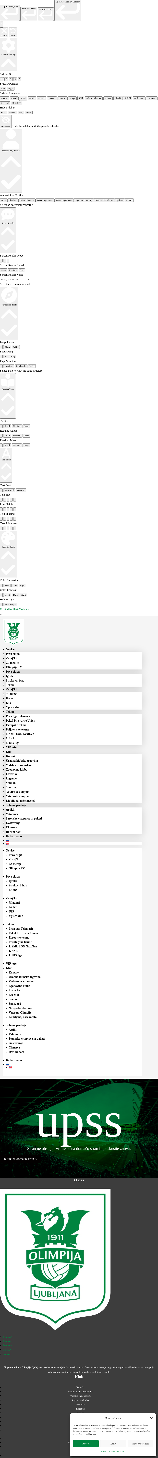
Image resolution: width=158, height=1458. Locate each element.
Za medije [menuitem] (12, 662)
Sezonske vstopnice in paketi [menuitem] (24, 818)
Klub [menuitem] (9, 751)
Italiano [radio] (108, 98)
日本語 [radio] (118, 98)
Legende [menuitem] (11, 778)
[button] (151, 1418)
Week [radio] (28, 112)
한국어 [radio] (127, 98)
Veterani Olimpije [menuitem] (17, 796)
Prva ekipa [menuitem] (13, 653)
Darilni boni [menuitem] (13, 832)
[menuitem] (74, 841)
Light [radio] (23, 595)
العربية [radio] (14, 98)
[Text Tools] (6, 465)
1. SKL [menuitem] (10, 738)
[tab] (1, 366)
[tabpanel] (79, 370)
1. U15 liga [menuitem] (12, 742)
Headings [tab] (9, 366)
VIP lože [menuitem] (11, 747)
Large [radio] (26, 426)
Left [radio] (3, 88)
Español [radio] (52, 98)
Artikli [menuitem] (10, 809)
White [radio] (16, 347)
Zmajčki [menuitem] (11, 658)
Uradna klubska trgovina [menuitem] (22, 760)
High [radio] (22, 585)
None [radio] (3, 200)
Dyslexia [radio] (119, 200)
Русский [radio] (5, 103)
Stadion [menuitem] (11, 783)
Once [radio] (3, 112)
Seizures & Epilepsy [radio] (104, 200)
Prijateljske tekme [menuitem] (17, 729)
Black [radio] (7, 347)
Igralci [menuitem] (10, 676)
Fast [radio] (22, 270)
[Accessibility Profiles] (11, 161)
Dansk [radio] (32, 98)
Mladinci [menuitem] (11, 694)
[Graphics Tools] (8, 554)
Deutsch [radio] (41, 98)
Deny (113, 1443)
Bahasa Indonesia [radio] (93, 98)
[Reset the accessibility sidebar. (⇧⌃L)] (13, 32)
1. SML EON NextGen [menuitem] (20, 734)
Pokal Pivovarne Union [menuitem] (20, 720)
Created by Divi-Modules (14, 609)
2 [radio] (6, 79)
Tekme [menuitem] (10, 685)
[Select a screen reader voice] (15, 279)
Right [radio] (10, 88)
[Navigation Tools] (9, 313)
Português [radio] (151, 98)
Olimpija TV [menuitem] (14, 667)
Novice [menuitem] (10, 649)
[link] (10, 13)
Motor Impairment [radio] (64, 200)
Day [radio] (21, 112)
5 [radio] (19, 79)
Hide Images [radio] (10, 604)
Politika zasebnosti (116, 1451)
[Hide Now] (6, 121)
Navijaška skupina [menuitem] (17, 791)
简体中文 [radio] (16, 103)
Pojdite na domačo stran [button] (18, 1159)
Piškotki (104, 1451)
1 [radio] (1, 79)
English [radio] (4, 98)
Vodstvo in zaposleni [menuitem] (19, 765)
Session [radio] (12, 112)
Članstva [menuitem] (11, 827)
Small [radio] (7, 426)
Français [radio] (62, 98)
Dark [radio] (15, 595)
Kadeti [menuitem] (10, 698)
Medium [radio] (13, 270)
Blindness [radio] (13, 200)
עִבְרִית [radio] (72, 98)
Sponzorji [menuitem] (12, 787)
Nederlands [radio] (139, 98)
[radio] (1, 260)
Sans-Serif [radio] (9, 490)
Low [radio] (15, 585)
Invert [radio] (7, 595)
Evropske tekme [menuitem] (16, 725)
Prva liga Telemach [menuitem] (18, 716)
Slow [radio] (3, 270)
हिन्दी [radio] (81, 98)
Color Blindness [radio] (27, 200)
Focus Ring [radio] (10, 356)
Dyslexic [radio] (21, 490)
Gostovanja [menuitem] (13, 823)
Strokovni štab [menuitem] (15, 680)
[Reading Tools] (8, 396)
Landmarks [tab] (21, 366)
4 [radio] (15, 79)
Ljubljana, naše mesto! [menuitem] (20, 800)
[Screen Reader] (8, 230)
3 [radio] (10, 79)
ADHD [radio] (129, 200)
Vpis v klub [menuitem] (13, 707)
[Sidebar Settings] (8, 54)
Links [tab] (31, 366)
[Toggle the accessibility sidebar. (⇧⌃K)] (1, 24)
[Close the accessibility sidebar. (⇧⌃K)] (4, 32)
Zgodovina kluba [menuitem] (16, 769)
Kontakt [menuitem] (11, 756)
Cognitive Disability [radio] (83, 200)
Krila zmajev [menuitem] (14, 836)
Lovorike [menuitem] (11, 774)
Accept (85, 1443)
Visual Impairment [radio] (45, 200)
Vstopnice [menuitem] (12, 814)
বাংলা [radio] (23, 98)
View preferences (140, 1443)
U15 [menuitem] (8, 702)
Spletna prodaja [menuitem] (16, 805)
